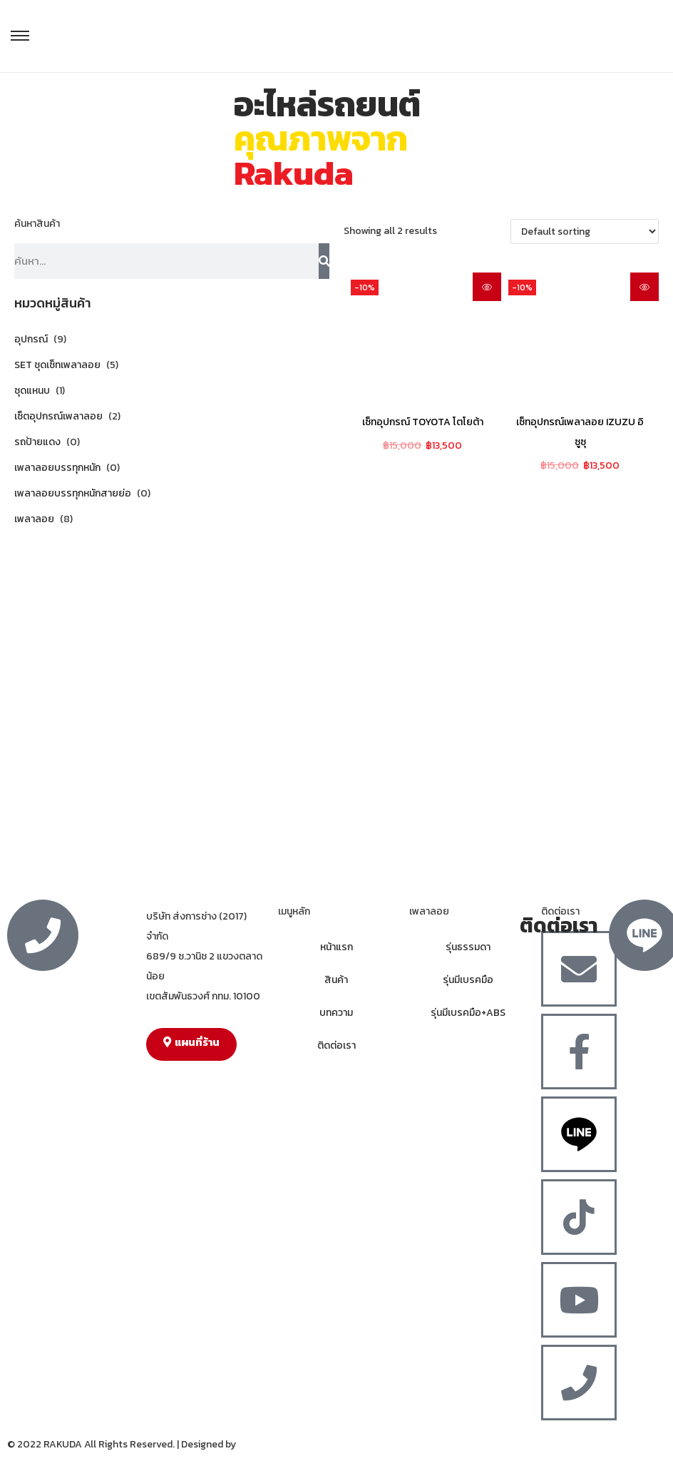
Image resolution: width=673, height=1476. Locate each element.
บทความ (336, 1012)
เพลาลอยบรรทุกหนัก (57, 467)
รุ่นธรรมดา (468, 947)
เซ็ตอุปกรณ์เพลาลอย (58, 416)
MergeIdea (262, 1444)
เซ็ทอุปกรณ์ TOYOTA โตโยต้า (422, 421)
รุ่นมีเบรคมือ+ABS (468, 1012)
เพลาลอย (34, 518)
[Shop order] (584, 231)
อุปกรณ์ (31, 339)
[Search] (324, 261)
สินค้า (336, 979)
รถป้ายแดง (37, 441)
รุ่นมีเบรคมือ (468, 979)
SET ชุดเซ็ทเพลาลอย (57, 364)
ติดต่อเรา (336, 1045)
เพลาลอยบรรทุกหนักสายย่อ (72, 493)
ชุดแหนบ (32, 390)
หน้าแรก (336, 947)
